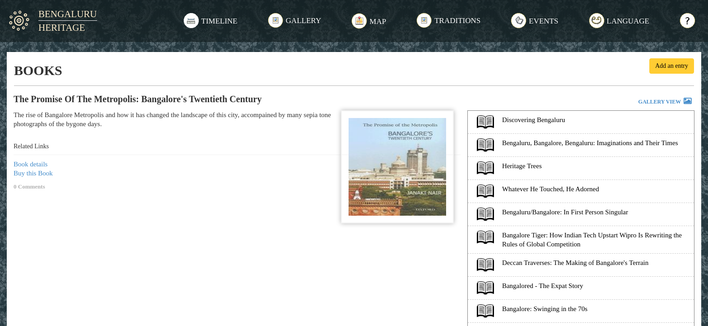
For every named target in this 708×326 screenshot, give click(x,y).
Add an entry (671, 65)
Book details (30, 164)
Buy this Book (33, 173)
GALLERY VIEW (665, 102)
